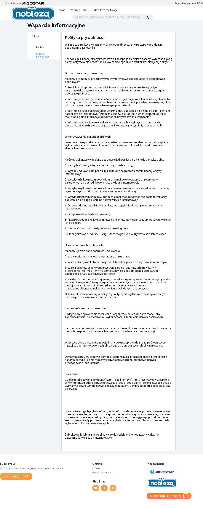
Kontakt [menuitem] (40, 47)
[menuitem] (43, 45)
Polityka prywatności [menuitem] (42, 55)
